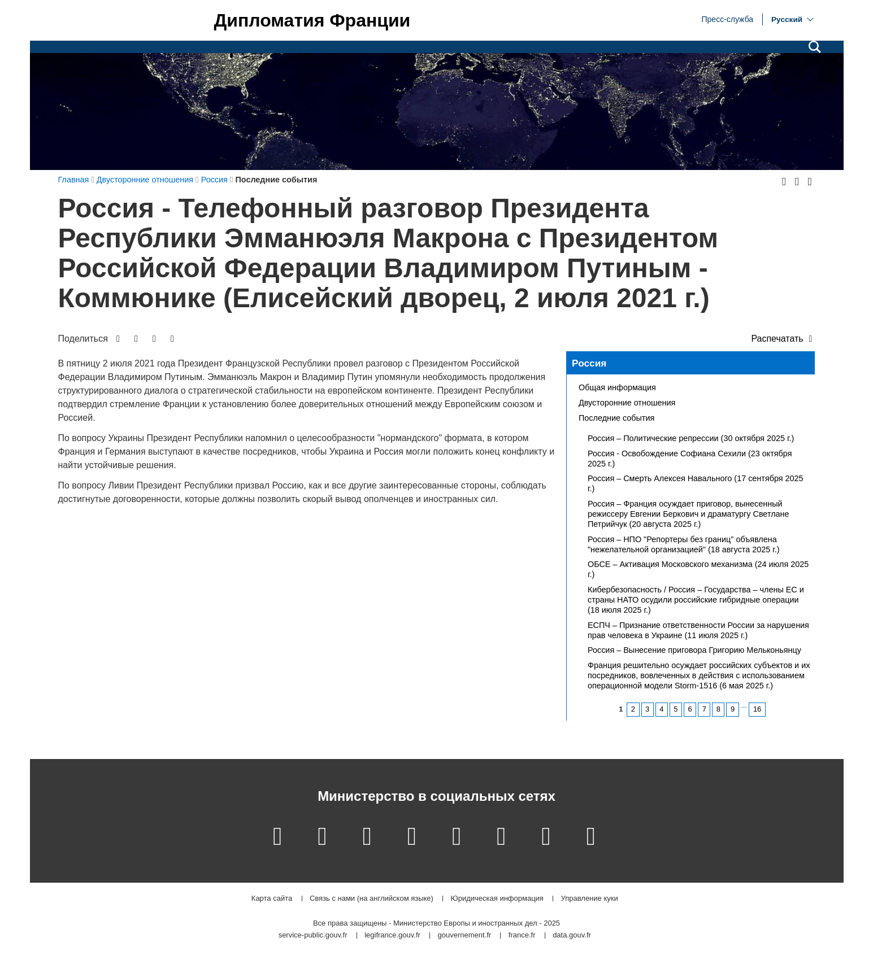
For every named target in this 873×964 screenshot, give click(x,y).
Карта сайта (271, 899)
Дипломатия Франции (312, 20)
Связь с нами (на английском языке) (371, 899)
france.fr (522, 935)
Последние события (616, 417)
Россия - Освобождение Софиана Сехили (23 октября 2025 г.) (690, 458)
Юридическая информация (497, 899)
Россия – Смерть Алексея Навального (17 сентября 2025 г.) (695, 483)
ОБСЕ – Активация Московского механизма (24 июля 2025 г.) (698, 569)
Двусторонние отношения (627, 402)
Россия (589, 363)
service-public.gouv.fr (313, 935)
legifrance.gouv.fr (392, 935)
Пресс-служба (728, 19)
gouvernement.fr (465, 935)
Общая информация (617, 387)
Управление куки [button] (589, 899)
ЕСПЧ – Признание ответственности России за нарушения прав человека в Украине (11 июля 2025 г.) (698, 630)
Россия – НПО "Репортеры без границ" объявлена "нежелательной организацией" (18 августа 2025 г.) (684, 544)
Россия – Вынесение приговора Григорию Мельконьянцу (694, 650)
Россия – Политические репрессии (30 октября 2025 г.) (691, 438)
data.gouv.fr (572, 935)
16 (757, 709)
